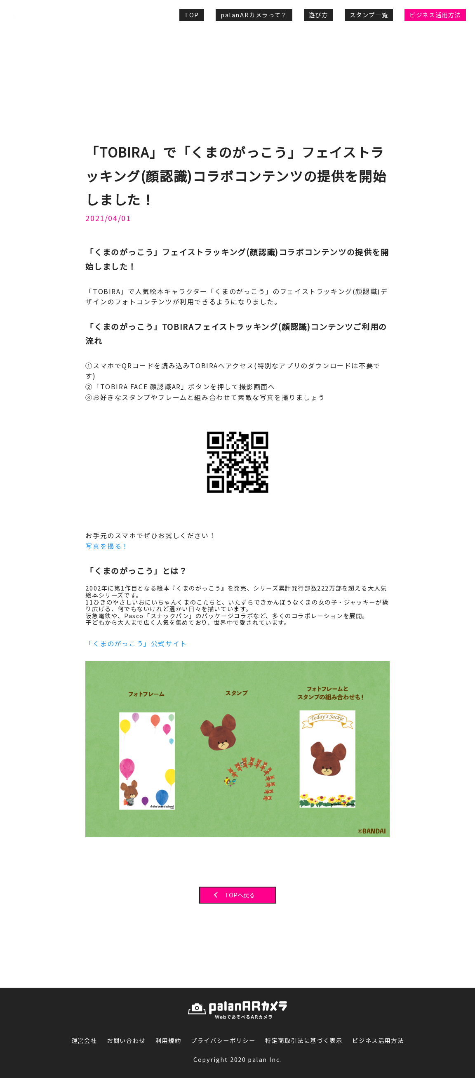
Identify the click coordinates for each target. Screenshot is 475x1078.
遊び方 (318, 14)
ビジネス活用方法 (435, 14)
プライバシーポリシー (223, 1040)
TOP (191, 14)
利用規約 (168, 1040)
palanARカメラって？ (254, 14)
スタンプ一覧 (369, 14)
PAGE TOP (433, 975)
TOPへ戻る (240, 895)
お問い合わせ (126, 1040)
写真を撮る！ (107, 546)
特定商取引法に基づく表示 (303, 1040)
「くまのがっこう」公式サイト (136, 643)
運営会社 (84, 1040)
